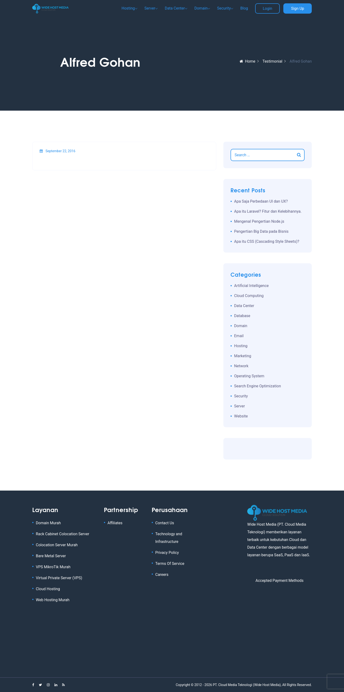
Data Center (175, 8)
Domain (201, 8)
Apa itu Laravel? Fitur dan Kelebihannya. (267, 211)
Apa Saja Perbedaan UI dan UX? (261, 201)
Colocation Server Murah (57, 545)
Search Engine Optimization (257, 386)
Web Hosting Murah (53, 600)
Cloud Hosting (48, 589)
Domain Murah (48, 523)
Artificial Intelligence (251, 285)
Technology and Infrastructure (168, 538)
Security (224, 8)
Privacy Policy (167, 552)
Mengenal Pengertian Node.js (259, 221)
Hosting (128, 8)
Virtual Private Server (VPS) (59, 578)
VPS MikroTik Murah (53, 567)
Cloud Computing (249, 295)
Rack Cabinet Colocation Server (62, 534)
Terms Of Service (169, 563)
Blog (244, 8)
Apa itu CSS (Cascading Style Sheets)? (266, 241)
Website (241, 416)
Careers (161, 574)
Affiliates (115, 523)
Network (241, 366)
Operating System (249, 376)
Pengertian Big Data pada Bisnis (261, 231)
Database (242, 316)
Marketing (242, 356)
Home (247, 61)
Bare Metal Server (51, 556)
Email (239, 336)
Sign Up (297, 8)
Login (267, 8)
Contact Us (164, 523)
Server (150, 8)
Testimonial (272, 61)
